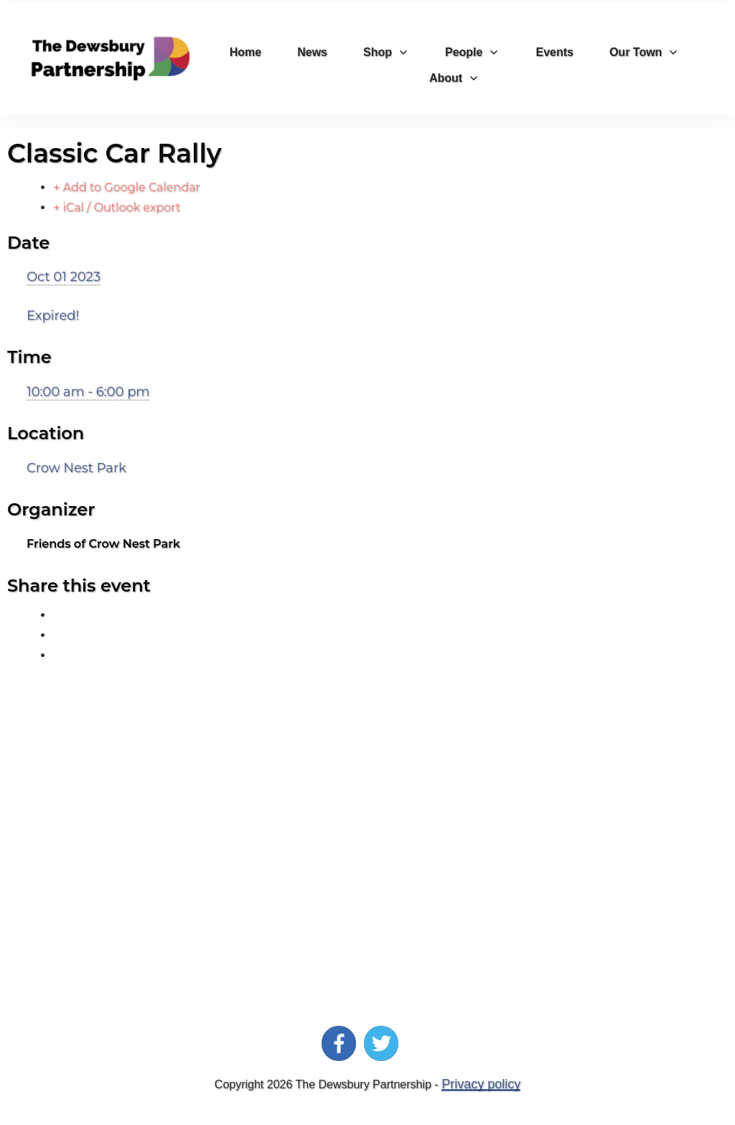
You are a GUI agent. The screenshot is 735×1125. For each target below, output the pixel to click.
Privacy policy (480, 1084)
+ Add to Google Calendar (126, 187)
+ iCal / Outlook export (116, 207)
